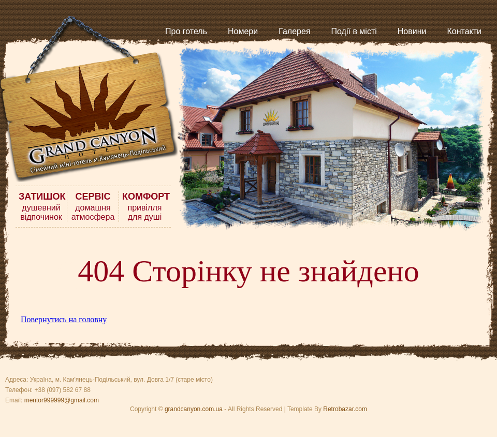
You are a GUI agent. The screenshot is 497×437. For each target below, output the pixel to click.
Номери (243, 31)
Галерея (294, 31)
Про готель (186, 31)
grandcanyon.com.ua (194, 409)
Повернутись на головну (64, 319)
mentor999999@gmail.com (61, 400)
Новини (412, 31)
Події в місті (354, 31)
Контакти (464, 31)
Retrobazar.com (345, 409)
